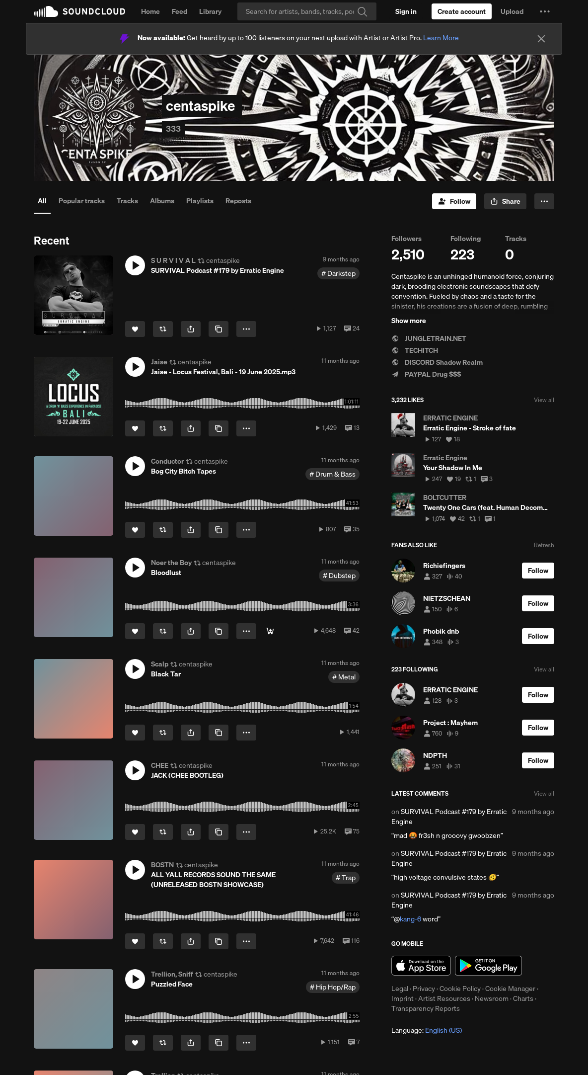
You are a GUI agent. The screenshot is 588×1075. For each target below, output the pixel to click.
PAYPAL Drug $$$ (426, 374)
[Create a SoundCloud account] (462, 11)
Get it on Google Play (488, 966)
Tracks (127, 200)
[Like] (135, 329)
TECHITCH (414, 350)
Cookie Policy (460, 988)
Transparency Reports (425, 1008)
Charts (523, 998)
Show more (408, 321)
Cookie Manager (510, 988)
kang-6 (410, 918)
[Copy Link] (218, 329)
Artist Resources (444, 998)
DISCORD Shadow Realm (437, 362)
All (42, 200)
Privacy (424, 988)
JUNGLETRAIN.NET (428, 338)
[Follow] (454, 201)
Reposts (238, 200)
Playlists (200, 200)
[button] (544, 11)
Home (150, 11)
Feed (179, 11)
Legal (399, 988)
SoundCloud (79, 11)
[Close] (541, 38)
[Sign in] (406, 11)
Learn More (441, 37)
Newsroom (492, 998)
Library (210, 11)
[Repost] (163, 329)
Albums (162, 200)
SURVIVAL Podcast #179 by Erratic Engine (449, 816)
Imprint (402, 998)
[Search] (306, 11)
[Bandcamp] (270, 631)
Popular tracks (82, 200)
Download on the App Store (421, 966)
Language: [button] (426, 1030)
